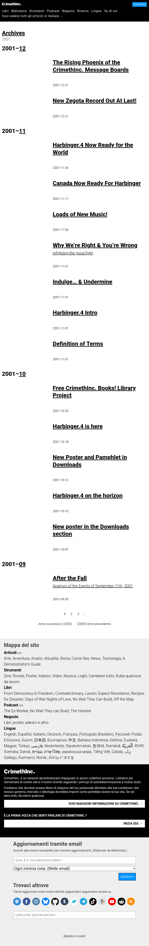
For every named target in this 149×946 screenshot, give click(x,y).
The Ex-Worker (16, 711)
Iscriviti (127, 876)
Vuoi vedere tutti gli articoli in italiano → (32, 16)
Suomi (27, 740)
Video (57, 676)
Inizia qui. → (133, 823)
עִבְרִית (37, 751)
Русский (122, 734)
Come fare (80, 658)
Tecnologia (111, 658)
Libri (5, 11)
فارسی (37, 746)
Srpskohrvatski (78, 746)
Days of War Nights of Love (48, 699)
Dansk (25, 751)
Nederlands (54, 746)
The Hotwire (80, 711)
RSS (20, 653)
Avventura (21, 658)
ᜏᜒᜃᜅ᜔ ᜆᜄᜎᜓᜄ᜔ (61, 757)
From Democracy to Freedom (29, 693)
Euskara (130, 740)
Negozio (68, 11)
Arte (7, 658)
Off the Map (124, 699)
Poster (31, 676)
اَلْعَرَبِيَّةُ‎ (127, 746)
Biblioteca (19, 11)
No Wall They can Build (49, 711)
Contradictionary (69, 693)
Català (117, 751)
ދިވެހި (127, 751)
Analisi (36, 658)
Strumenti (36, 11)
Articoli (10, 652)
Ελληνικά (12, 740)
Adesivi (44, 676)
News (96, 658)
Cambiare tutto (101, 676)
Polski (137, 734)
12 (22, 48)
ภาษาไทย (52, 751)
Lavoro (91, 693)
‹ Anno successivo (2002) (54, 624)
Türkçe (23, 746)
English (10, 734)
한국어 (98, 746)
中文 (72, 740)
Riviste (18, 676)
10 (22, 373)
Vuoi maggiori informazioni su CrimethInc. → (106, 803)
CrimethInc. (11, 4)
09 (22, 564)
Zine (7, 676)
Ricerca (83, 11)
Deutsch (54, 734)
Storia (65, 658)
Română (113, 746)
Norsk (41, 757)
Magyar (10, 746)
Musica (70, 676)
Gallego (10, 757)
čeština (116, 740)
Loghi (82, 676)
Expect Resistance (113, 693)
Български (57, 740)
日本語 (40, 740)
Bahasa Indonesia (93, 740)
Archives (13, 33)
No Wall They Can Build (92, 699)
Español (24, 734)
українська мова (76, 751)
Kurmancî (26, 757)
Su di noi (111, 11)
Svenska (11, 751)
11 (22, 130)
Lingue (96, 11)
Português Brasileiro (96, 734)
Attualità (51, 658)
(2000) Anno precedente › (94, 624)
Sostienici (139, 4)
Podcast (53, 11)
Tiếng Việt (101, 751)
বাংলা (139, 746)
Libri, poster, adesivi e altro (26, 722)
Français (70, 734)
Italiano (39, 734)
